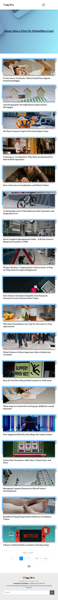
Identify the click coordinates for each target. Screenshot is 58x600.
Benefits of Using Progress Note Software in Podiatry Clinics (27, 517)
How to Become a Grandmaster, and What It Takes (26, 185)
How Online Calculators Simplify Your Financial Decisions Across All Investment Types (25, 296)
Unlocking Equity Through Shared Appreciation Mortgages (25, 105)
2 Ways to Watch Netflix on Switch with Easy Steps (26, 545)
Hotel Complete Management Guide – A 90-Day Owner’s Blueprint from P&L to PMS (28, 240)
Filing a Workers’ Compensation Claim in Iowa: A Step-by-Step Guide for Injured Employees (28, 268)
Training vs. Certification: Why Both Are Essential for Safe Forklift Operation (28, 158)
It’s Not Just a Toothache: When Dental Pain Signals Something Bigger (26, 79)
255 (36, 558)
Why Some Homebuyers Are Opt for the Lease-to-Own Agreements (27, 325)
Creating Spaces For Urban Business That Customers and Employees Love (28, 212)
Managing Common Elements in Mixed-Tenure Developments (24, 489)
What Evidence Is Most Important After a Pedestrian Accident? (27, 353)
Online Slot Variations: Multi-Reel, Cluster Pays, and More (27, 461)
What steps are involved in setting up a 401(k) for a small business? (28, 407)
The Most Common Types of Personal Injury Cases (25, 131)
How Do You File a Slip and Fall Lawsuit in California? (27, 380)
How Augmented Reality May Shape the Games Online (27, 434)
